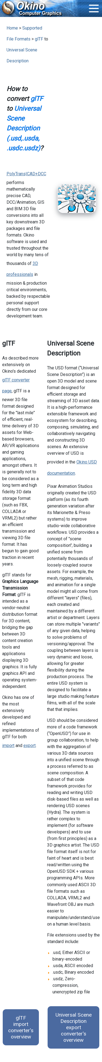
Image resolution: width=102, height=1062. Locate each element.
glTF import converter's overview (20, 1027)
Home (12, 28)
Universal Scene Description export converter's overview (73, 1027)
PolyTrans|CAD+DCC (26, 173)
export (29, 745)
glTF (39, 39)
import (8, 745)
